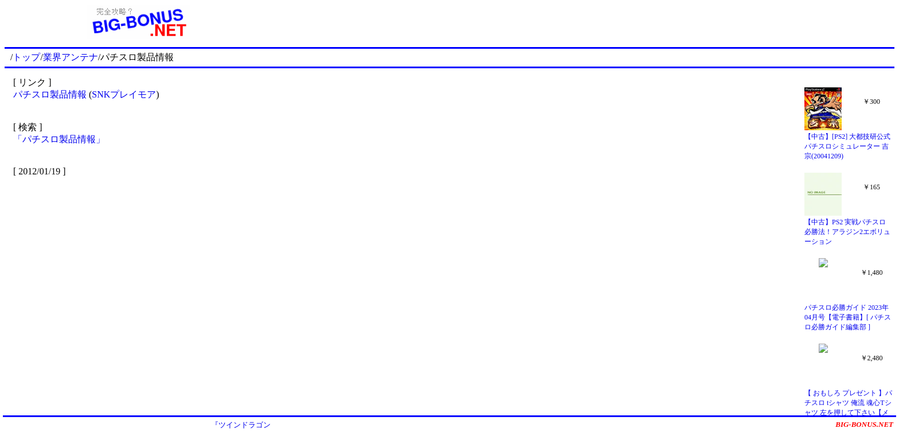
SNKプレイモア (124, 94)
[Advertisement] (583, 22)
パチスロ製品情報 (50, 94)
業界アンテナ (70, 57)
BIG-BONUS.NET (864, 424)
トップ (26, 57)
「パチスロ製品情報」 (59, 139)
